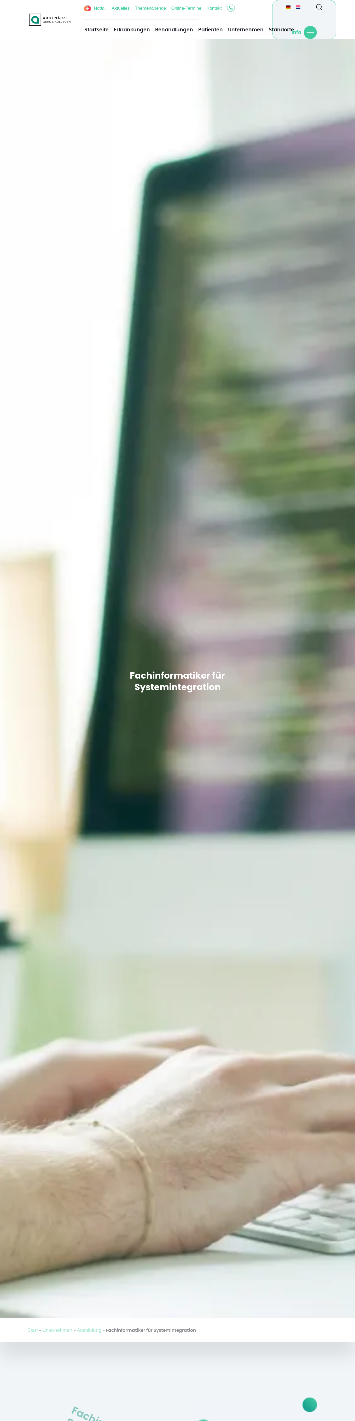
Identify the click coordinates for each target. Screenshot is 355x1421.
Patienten (210, 29)
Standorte (281, 29)
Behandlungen (174, 29)
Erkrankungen (132, 29)
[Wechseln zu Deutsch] (288, 7)
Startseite (96, 29)
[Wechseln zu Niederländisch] (298, 7)
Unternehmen (246, 29)
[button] (317, 7)
